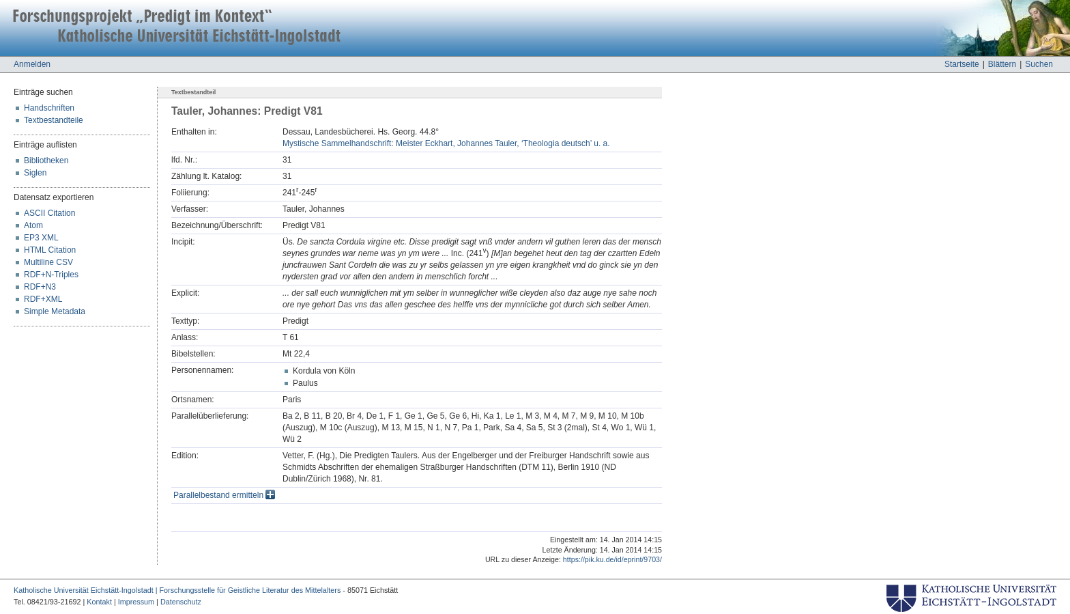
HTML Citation (50, 250)
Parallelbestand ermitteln (224, 495)
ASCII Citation (49, 213)
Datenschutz (180, 602)
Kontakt (99, 602)
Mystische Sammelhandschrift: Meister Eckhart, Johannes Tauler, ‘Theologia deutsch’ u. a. (446, 143)
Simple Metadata (54, 311)
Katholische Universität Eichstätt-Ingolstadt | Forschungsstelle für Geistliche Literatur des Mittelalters (177, 590)
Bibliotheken (46, 160)
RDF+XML (43, 299)
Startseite (961, 64)
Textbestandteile (53, 120)
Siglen (35, 173)
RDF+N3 (40, 287)
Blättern (1002, 64)
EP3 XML (41, 237)
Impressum (136, 602)
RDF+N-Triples (51, 274)
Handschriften (49, 108)
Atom (33, 225)
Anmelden (32, 64)
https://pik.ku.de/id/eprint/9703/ (612, 559)
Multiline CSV (48, 262)
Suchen (1039, 64)
